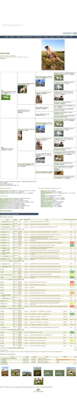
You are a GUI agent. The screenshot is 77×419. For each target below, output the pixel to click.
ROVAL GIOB (4, 53)
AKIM (55, 105)
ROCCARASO (5, 224)
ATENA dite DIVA (4, 200)
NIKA (19, 110)
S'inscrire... (12, 36)
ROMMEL (2, 193)
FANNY (56, 109)
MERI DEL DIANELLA (46, 205)
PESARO (4, 248)
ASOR (42, 196)
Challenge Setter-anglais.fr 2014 (16, 279)
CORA (1, 207)
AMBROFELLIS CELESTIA (6, 202)
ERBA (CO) (5, 362)
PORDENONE (5, 221)
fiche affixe (3, 58)
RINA (2, 148)
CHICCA (2, 203)
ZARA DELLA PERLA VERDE (61, 115)
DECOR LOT (44, 195)
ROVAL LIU (38, 92)
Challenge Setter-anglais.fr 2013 (16, 261)
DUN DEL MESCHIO (46, 193)
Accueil (6, 36)
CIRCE (1, 204)
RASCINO (4, 263)
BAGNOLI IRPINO (6, 295)
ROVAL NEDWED (22, 83)
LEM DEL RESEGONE (46, 199)
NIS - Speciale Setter (7, 274)
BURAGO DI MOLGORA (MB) (9, 358)
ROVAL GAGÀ (4, 91)
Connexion (18, 36)
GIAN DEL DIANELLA (59, 73)
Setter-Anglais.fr (12, 24)
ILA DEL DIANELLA (59, 82)
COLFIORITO (5, 266)
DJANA (37, 114)
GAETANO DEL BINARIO (60, 152)
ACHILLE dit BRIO (4, 198)
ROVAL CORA (57, 102)
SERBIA (4, 232)
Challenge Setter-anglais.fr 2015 (16, 308)
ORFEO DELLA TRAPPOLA (48, 201)
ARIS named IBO (4, 199)
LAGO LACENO (6, 250)
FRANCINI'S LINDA (45, 204)
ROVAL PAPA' (21, 129)
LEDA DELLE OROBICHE (42, 171)
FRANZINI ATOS (58, 112)
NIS (3, 269)
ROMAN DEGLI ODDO (46, 206)
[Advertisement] (38, 11)
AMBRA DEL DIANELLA (47, 203)
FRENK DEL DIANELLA (41, 76)
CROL (37, 107)
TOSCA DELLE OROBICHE (24, 163)
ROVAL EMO (3, 190)
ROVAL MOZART (58, 92)
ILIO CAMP (38, 153)
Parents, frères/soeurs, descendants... (10, 214)
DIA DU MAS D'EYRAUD (60, 176)
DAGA (1, 208)
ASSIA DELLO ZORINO (46, 198)
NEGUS (56, 166)
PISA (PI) (4, 359)
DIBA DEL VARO (58, 163)
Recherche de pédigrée (28, 36)
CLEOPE (2, 205)
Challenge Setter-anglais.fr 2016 (16, 329)
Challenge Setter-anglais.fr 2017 (16, 348)
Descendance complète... (6, 210)
